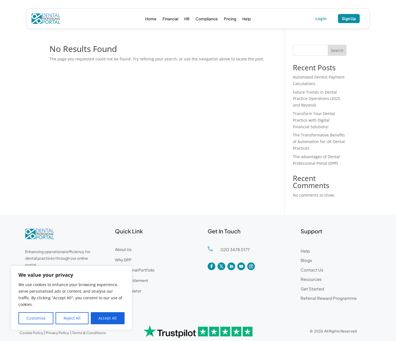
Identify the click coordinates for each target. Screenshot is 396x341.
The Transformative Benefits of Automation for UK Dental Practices (319, 141)
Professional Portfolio (135, 269)
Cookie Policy (31, 333)
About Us (123, 249)
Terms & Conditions (89, 333)
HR (186, 19)
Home (150, 19)
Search (337, 50)
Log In (320, 18)
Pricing (230, 19)
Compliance (207, 19)
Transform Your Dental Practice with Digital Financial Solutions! (314, 120)
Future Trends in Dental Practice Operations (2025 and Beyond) (316, 99)
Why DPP (123, 259)
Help (246, 19)
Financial (170, 19)
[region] (71, 298)
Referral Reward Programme (329, 298)
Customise (36, 318)
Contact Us (312, 269)
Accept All (107, 318)
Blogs (306, 260)
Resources (311, 279)
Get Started (312, 288)
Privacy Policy (58, 333)
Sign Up (349, 18)
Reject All (72, 318)
